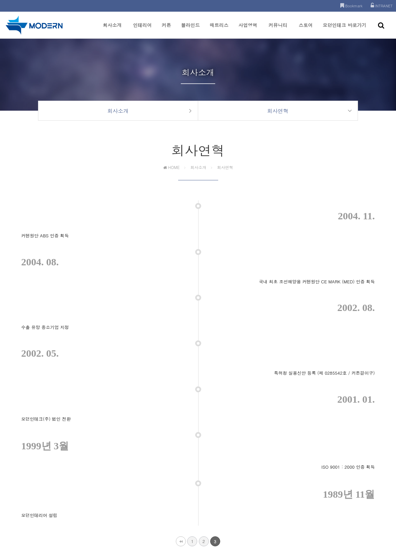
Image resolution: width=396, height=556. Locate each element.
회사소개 (112, 30)
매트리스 (219, 30)
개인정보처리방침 (173, 507)
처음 (181, 413)
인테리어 (142, 30)
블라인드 (190, 30)
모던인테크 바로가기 (344, 30)
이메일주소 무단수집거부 (216, 507)
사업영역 (248, 30)
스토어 (306, 30)
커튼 (166, 30)
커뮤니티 (278, 30)
